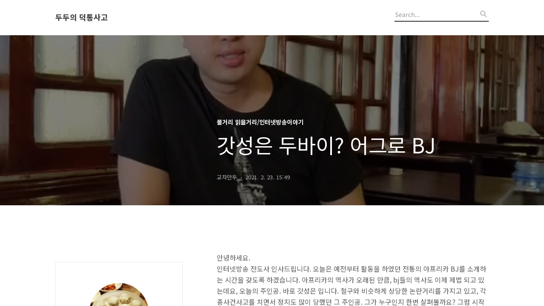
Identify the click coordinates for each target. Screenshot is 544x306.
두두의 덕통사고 (81, 17)
